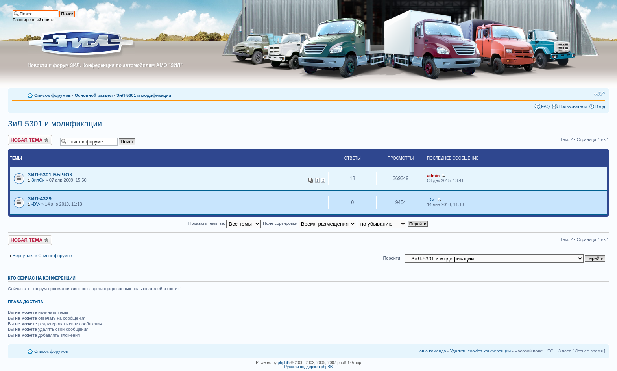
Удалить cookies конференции (480, 351)
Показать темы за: (224, 223)
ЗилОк (37, 180)
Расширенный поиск (33, 19)
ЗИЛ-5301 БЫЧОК (50, 175)
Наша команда (431, 351)
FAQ (545, 106)
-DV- (35, 204)
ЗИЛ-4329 (40, 199)
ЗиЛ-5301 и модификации (143, 95)
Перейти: (392, 258)
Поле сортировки (309, 223)
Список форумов (52, 95)
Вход (600, 106)
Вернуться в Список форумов (42, 255)
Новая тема (30, 140)
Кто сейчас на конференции (42, 278)
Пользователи (572, 106)
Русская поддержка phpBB (308, 367)
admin (433, 175)
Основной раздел (94, 95)
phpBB (284, 362)
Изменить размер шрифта (599, 93)
